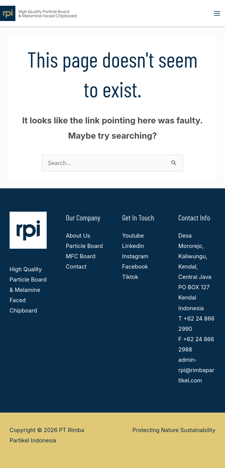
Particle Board (84, 246)
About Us (78, 235)
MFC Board (80, 256)
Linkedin (133, 246)
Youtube (133, 235)
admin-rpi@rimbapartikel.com (196, 370)
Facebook (135, 266)
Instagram (135, 256)
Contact (76, 266)
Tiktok (130, 277)
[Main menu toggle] (217, 13)
